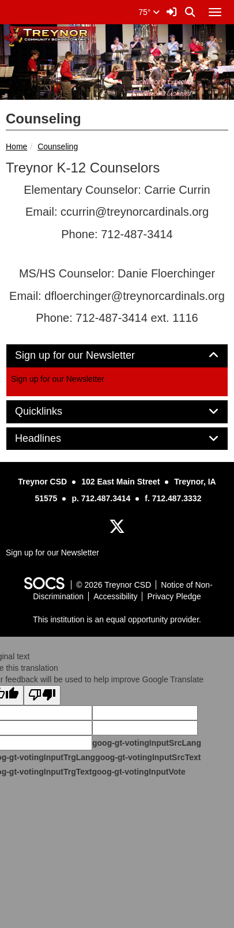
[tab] (117, 355)
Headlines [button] (51, 438)
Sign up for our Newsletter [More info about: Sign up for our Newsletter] (57, 379)
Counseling (57, 146)
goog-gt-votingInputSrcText (148, 757)
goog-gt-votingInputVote (138, 771)
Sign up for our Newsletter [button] (88, 355)
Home (16, 146)
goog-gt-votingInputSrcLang (146, 742)
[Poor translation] (42, 695)
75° (149, 12)
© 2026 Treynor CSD (113, 584)
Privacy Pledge (174, 596)
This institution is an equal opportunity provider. (117, 619)
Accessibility (115, 596)
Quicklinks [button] (51, 411)
